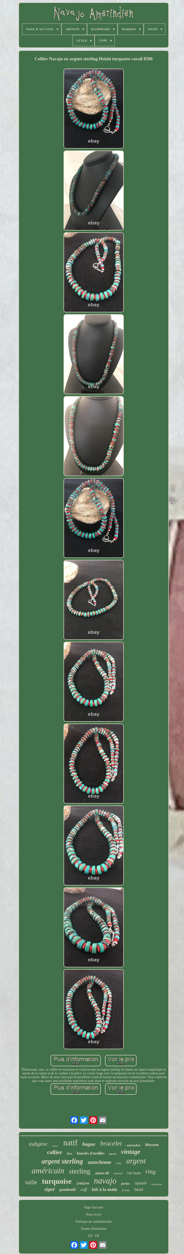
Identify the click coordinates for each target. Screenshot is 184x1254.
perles (125, 1183)
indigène (38, 1144)
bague (88, 1144)
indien (82, 1184)
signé (49, 1189)
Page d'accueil (93, 1207)
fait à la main (104, 1189)
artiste (126, 1190)
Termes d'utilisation (94, 1229)
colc (118, 1163)
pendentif (68, 1189)
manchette (156, 1184)
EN (90, 1236)
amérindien (134, 1145)
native (55, 1145)
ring (150, 1171)
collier (54, 1152)
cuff (84, 1189)
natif (70, 1142)
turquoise (57, 1181)
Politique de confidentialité (94, 1221)
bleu (69, 1153)
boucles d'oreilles (91, 1153)
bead (138, 1189)
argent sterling (62, 1161)
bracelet (111, 1143)
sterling (79, 1171)
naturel (118, 1173)
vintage (130, 1151)
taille (31, 1182)
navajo (105, 1180)
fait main (134, 1173)
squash (141, 1183)
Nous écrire (93, 1214)
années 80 (102, 1173)
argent (136, 1160)
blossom (152, 1144)
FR (97, 1236)
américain (48, 1170)
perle (112, 1154)
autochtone (99, 1162)
